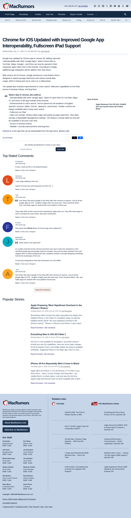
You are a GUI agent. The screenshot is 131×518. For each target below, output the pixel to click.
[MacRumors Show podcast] (95, 6)
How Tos (49, 14)
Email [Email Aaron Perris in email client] (25, 488)
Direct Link (64, 131)
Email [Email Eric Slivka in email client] (25, 445)
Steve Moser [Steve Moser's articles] (7, 484)
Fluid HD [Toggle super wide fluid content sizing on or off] (36, 507)
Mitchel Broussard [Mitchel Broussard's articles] (9, 458)
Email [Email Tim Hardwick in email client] (25, 462)
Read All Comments (42, 290)
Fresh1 (18, 223)
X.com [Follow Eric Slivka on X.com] (30, 445)
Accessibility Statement (10, 503)
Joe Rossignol (66, 311)
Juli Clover (45, 51)
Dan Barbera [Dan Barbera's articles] (7, 476)
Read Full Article (37, 328)
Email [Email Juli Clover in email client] (4, 454)
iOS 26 (102, 20)
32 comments (8, 138)
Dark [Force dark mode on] (50, 507)
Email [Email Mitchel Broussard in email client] (4, 462)
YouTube (60, 404)
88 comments (49, 354)
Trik (16, 195)
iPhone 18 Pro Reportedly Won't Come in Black (55, 363)
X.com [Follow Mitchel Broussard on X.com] (9, 462)
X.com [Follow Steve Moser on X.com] (9, 488)
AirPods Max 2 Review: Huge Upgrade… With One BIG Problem (75, 441)
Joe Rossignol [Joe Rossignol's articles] (28, 450)
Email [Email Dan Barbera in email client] (4, 480)
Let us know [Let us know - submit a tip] (83, 6)
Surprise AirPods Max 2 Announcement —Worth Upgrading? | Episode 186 (113, 441)
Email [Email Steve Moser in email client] (4, 488)
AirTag (79, 20)
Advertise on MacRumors (16, 430)
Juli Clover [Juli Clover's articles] (6, 450)
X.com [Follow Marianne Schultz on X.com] (30, 471)
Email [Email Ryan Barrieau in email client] (25, 480)
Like (27, 170)
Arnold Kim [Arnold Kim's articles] (6, 441)
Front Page (9, 14)
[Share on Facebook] (80, 137)
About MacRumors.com (15, 423)
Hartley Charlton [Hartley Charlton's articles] (8, 467)
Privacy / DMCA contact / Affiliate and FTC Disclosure (19, 499)
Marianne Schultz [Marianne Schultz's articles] (29, 467)
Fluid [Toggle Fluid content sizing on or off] (30, 507)
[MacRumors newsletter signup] (127, 6)
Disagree (32, 170)
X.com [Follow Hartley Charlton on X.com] (9, 471)
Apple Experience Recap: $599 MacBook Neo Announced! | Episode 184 (115, 469)
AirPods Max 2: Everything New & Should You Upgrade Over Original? (76, 469)
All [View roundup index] (126, 20)
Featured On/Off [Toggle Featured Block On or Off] (8, 507)
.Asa (17, 270)
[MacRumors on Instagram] (99, 6)
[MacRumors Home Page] (19, 6)
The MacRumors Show (108, 404)
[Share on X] (74, 137)
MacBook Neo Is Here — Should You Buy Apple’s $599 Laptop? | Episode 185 (116, 455)
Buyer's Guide (76, 14)
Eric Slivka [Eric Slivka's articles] (27, 441)
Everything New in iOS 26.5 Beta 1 (48, 334)
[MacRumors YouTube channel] (115, 6)
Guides (38, 14)
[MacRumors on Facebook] (103, 6)
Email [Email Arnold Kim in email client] (4, 445)
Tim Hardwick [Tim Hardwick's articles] (27, 458)
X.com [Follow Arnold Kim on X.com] (9, 445)
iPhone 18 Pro (21, 20)
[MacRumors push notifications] (119, 6)
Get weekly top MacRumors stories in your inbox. (43, 145)
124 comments (49, 383)
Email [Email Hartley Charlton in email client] (4, 471)
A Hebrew (19, 161)
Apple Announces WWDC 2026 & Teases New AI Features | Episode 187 (115, 427)
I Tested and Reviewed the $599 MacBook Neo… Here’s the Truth (77, 455)
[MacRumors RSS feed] (123, 6)
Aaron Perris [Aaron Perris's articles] (27, 484)
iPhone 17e (66, 20)
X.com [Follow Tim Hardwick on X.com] (30, 462)
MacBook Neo (51, 20)
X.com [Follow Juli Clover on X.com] (9, 454)
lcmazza (18, 176)
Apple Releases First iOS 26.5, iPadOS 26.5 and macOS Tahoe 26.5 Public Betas (111, 106)
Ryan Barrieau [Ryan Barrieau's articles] (28, 476)
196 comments (49, 328)
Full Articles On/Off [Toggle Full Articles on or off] (21, 507)
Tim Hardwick (65, 366)
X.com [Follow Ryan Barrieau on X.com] (30, 480)
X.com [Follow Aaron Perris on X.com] (30, 488)
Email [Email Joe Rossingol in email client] (25, 454)
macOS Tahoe (116, 20)
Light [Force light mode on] (46, 507)
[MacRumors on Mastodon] (111, 6)
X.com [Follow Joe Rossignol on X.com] (30, 454)
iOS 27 (7, 20)
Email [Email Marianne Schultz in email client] (25, 471)
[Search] (126, 14)
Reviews (61, 14)
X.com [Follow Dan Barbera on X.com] (9, 480)
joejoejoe (19, 237)
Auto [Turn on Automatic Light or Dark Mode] (42, 507)
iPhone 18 (90, 20)
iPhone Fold (36, 20)
